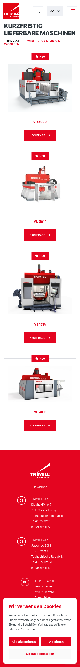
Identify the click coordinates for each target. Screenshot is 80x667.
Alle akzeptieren (24, 641)
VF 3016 (40, 412)
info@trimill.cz (41, 527)
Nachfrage (37, 135)
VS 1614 (40, 324)
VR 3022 (40, 122)
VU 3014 (40, 221)
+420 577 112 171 (41, 562)
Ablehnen (56, 641)
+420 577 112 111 (41, 521)
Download (40, 487)
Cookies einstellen (40, 654)
